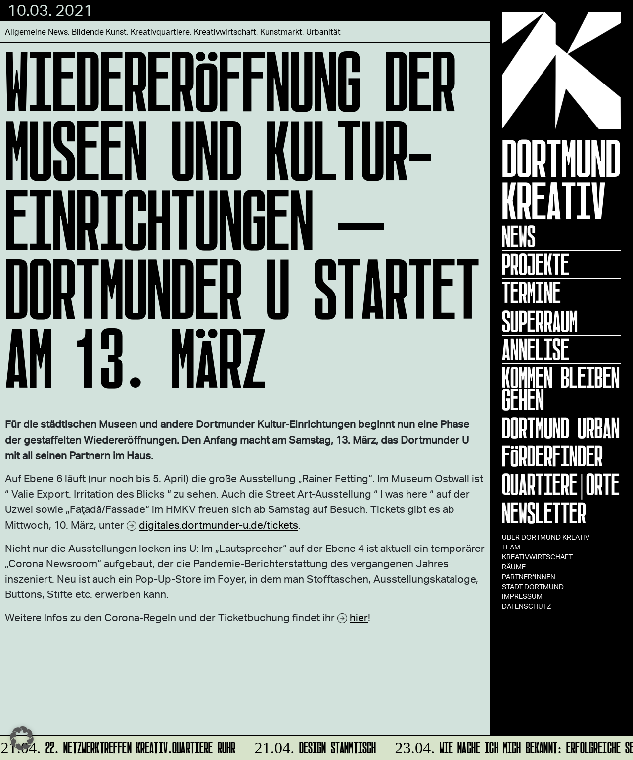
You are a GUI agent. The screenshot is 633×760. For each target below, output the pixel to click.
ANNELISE (535, 349)
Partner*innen (528, 576)
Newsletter (544, 513)
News (519, 236)
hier (359, 617)
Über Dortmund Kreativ (545, 537)
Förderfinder (552, 456)
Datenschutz (526, 606)
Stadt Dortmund (533, 586)
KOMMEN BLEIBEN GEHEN (561, 389)
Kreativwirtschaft (537, 556)
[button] (22, 738)
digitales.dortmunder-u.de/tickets (218, 524)
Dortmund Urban (561, 428)
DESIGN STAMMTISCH (313, 746)
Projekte (535, 264)
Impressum (522, 596)
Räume (514, 566)
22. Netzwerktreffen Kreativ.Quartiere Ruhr (118, 746)
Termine (531, 292)
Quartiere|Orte (561, 484)
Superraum (540, 321)
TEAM (511, 547)
